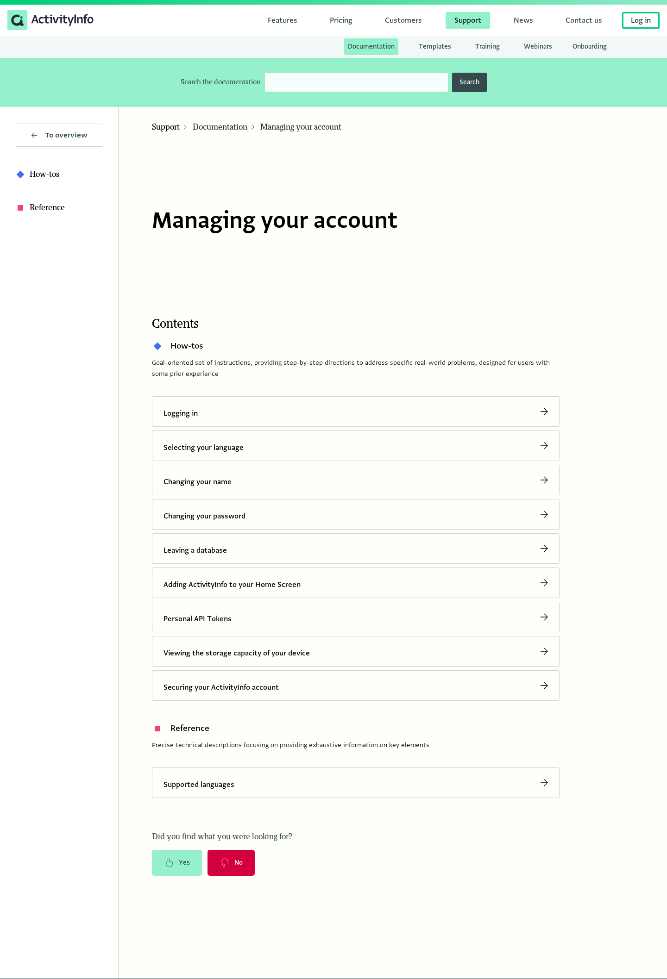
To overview (59, 135)
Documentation (220, 127)
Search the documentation (221, 82)
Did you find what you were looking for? (222, 837)
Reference (40, 207)
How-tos (37, 174)
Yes (177, 862)
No (231, 862)
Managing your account (300, 127)
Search (469, 82)
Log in (641, 20)
